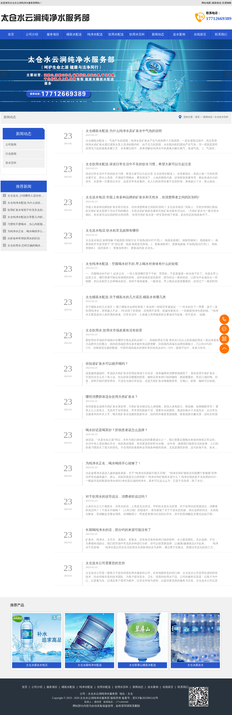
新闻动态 (158, 34)
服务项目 (53, 34)
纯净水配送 (95, 34)
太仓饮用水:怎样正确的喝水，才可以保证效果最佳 (26, 245)
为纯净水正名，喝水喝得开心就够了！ (26, 231)
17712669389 (224, 319)
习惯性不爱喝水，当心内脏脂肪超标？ (26, 224)
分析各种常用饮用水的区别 (24, 238)
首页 (11, 34)
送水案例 (179, 34)
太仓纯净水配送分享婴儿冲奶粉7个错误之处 (26, 217)
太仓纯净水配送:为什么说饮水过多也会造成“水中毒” (26, 202)
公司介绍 (32, 34)
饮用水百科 (137, 34)
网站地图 (206, 3)
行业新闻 (11, 153)
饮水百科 (11, 162)
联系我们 (221, 34)
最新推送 (216, 3)
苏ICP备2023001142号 (145, 698)
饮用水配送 (116, 34)
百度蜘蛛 (226, 3)
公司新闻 (11, 144)
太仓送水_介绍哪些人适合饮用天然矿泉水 (26, 195)
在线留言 (200, 34)
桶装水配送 (74, 34)
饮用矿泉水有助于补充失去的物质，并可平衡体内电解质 (26, 210)
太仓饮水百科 (221, 117)
